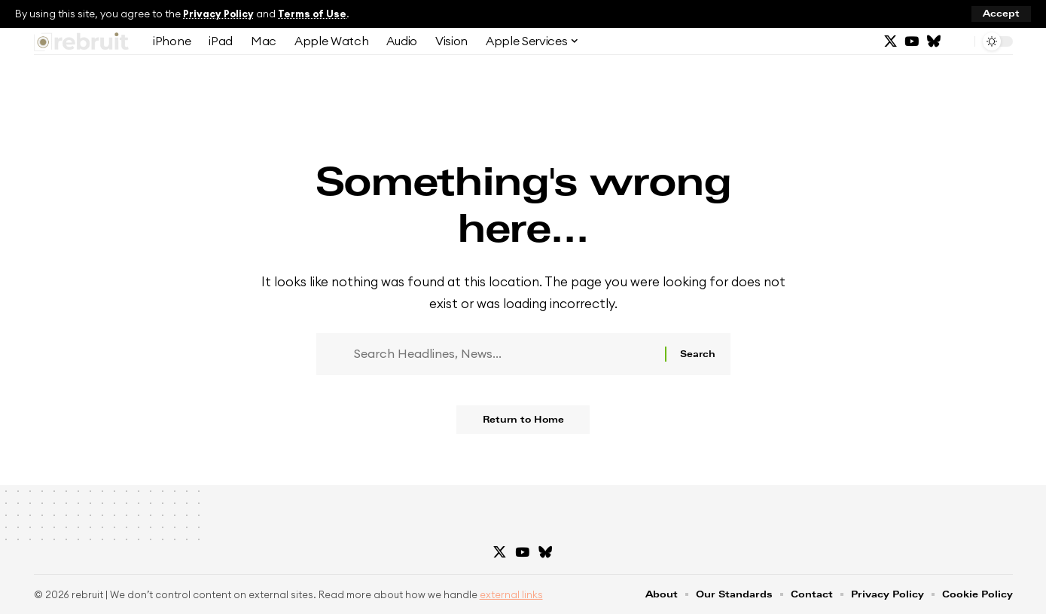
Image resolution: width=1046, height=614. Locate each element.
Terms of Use (314, 13)
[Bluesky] (933, 42)
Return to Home (523, 425)
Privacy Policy (219, 13)
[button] (1001, 14)
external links (511, 595)
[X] (890, 42)
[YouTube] (911, 42)
